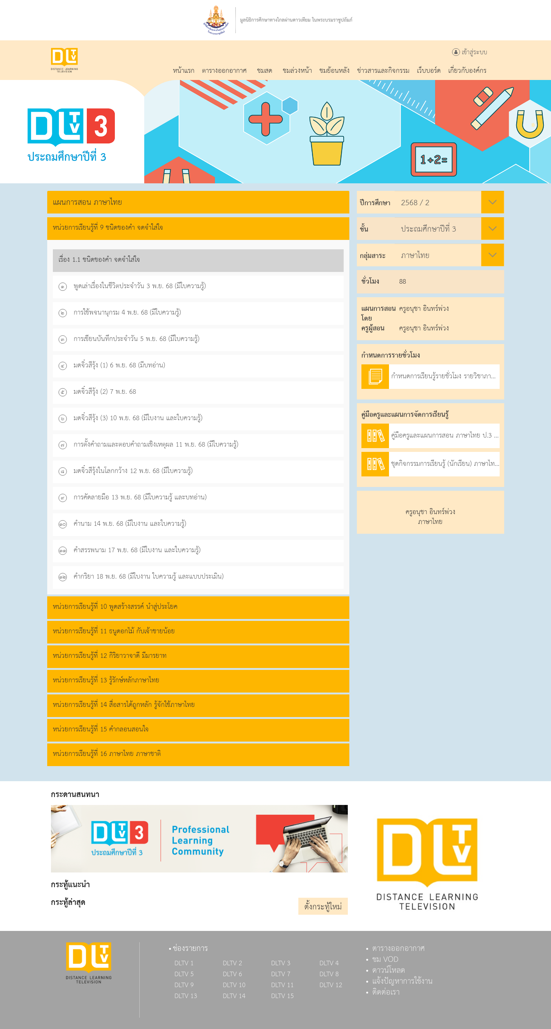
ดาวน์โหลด (388, 970)
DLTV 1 (184, 963)
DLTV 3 (280, 963)
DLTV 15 (282, 996)
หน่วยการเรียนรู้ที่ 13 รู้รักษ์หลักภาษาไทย (106, 680)
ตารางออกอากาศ (398, 948)
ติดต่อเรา (386, 992)
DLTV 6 (232, 974)
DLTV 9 (184, 985)
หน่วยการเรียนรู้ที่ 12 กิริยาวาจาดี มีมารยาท (110, 655)
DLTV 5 (184, 974)
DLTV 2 (232, 963)
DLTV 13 (185, 996)
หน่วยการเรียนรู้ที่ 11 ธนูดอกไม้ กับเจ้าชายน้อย (114, 631)
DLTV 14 (234, 996)
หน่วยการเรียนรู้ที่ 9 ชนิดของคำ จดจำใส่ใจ (108, 227)
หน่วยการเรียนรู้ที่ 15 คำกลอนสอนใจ (101, 729)
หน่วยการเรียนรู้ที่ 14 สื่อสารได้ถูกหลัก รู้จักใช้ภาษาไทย (124, 704)
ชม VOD (385, 959)
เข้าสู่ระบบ (469, 52)
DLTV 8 (329, 974)
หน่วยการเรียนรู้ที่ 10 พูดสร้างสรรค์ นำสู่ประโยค (115, 606)
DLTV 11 (282, 985)
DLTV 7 (280, 974)
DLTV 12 (330, 985)
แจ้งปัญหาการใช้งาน (402, 981)
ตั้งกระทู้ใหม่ (323, 907)
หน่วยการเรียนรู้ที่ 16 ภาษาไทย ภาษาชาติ (107, 753)
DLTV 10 (234, 985)
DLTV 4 (329, 963)
